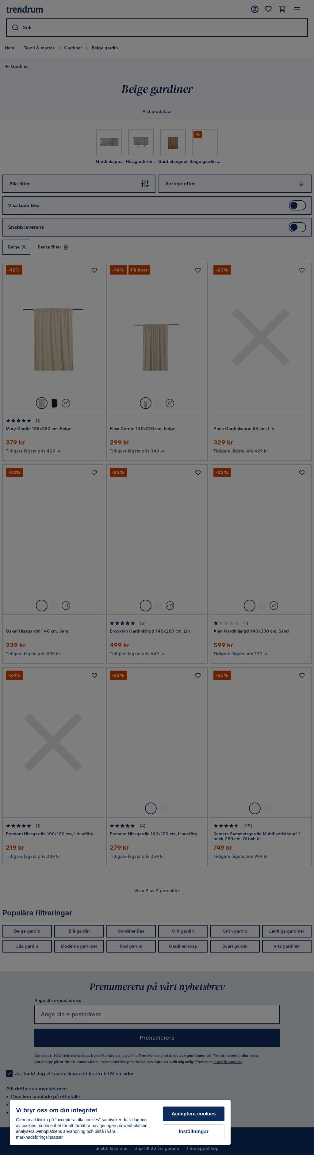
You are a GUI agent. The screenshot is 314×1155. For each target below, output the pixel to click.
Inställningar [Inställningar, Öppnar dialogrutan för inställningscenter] (194, 1131)
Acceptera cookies (194, 1113)
